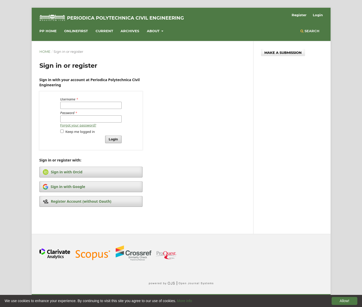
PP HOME (48, 31)
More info (184, 301)
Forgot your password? (78, 125)
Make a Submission (283, 52)
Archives (130, 31)
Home (44, 51)
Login (318, 15)
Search (309, 31)
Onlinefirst (76, 31)
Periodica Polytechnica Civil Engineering (125, 18)
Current (104, 31)
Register (299, 15)
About (154, 31)
